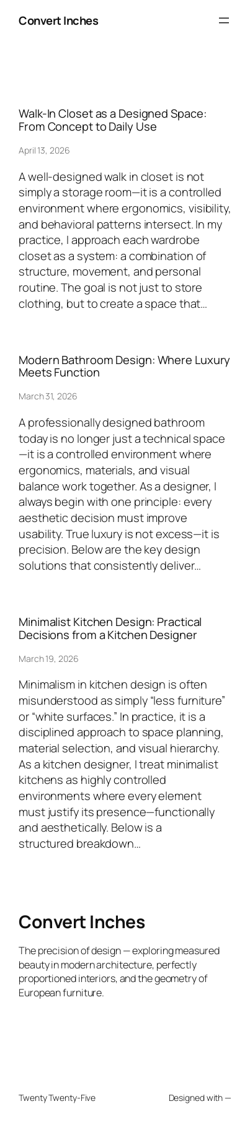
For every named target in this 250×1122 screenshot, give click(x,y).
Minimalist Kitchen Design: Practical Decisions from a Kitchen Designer (110, 628)
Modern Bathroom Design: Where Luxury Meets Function (124, 366)
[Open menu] (224, 20)
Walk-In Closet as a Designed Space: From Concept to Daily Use (113, 120)
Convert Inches (58, 20)
